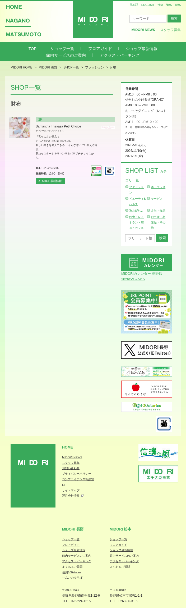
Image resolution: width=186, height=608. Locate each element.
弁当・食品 (158, 210)
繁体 (169, 4)
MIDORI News (143, 30)
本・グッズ (158, 187)
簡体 (178, 4)
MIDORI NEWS (72, 457)
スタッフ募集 (170, 30)
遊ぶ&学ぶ (136, 210)
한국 (160, 4)
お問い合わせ (71, 468)
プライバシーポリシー (76, 473)
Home (67, 447)
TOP (33, 48)
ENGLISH (147, 4)
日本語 (133, 4)
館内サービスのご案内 (66, 55)
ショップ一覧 (62, 48)
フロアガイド (100, 48)
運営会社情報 (71, 495)
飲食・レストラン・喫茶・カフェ (136, 222)
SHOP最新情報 (52, 180)
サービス (156, 198)
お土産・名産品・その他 (158, 222)
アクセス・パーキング (120, 55)
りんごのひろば (72, 577)
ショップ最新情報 (141, 48)
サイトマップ (71, 490)
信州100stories (71, 572)
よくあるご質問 (72, 566)
